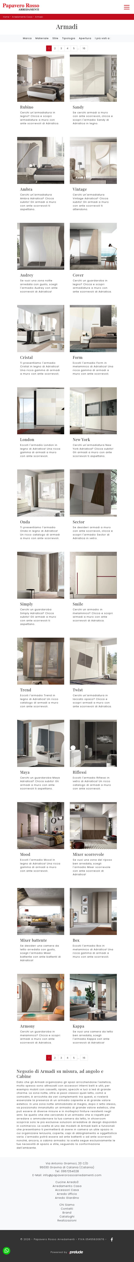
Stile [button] (55, 38)
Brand (67, 1212)
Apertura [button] (85, 38)
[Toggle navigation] (127, 7)
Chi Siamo (67, 1205)
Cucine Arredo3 (67, 1182)
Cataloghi (67, 1216)
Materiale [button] (42, 38)
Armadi (39, 16)
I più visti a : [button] (103, 38)
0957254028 (70, 1171)
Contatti (67, 1209)
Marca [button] (27, 38)
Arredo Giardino (67, 1198)
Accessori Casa (67, 1190)
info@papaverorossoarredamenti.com (72, 1175)
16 (84, 48)
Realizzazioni (67, 1220)
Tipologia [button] (68, 38)
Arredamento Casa (22, 16)
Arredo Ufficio (67, 1194)
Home (6, 16)
